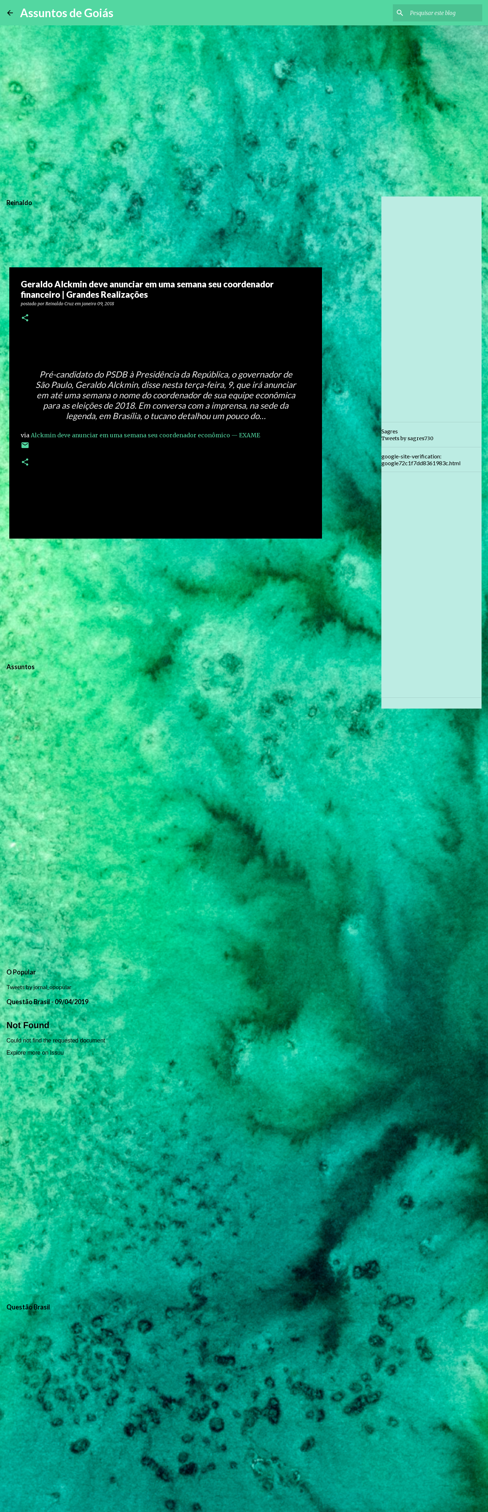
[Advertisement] (165, 599)
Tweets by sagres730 (407, 438)
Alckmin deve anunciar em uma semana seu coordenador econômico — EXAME (145, 435)
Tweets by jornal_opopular (39, 986)
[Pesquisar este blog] (444, 12)
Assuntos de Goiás (66, 13)
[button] (25, 318)
